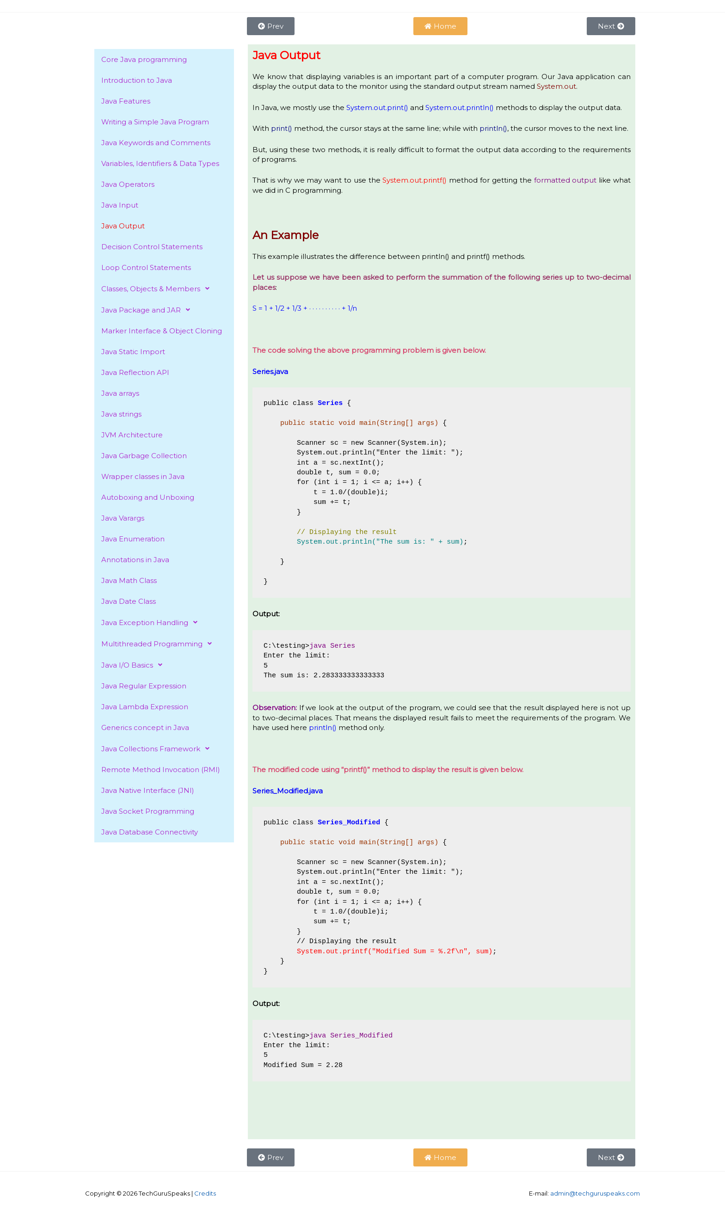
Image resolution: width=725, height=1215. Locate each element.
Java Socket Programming (147, 811)
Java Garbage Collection (144, 455)
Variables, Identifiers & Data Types (160, 163)
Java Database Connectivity (149, 832)
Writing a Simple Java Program (155, 121)
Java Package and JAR (148, 309)
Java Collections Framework (158, 748)
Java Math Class (129, 580)
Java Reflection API (135, 372)
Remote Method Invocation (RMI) (160, 769)
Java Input (119, 205)
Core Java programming (144, 59)
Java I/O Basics (134, 665)
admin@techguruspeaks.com (595, 1193)
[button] (164, 288)
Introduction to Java (136, 80)
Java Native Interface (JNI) (147, 790)
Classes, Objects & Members (158, 288)
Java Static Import (133, 351)
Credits (205, 1193)
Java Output (123, 225)
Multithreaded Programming (159, 643)
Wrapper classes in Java (142, 476)
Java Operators (127, 184)
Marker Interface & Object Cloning (161, 330)
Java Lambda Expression (144, 706)
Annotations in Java (135, 559)
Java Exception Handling (152, 622)
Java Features (125, 101)
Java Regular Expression (143, 685)
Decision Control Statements (152, 246)
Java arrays (120, 393)
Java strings (121, 414)
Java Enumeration (133, 538)
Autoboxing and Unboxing (147, 497)
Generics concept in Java (145, 727)
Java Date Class (128, 601)
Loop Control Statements (146, 267)
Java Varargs (122, 518)
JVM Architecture (132, 434)
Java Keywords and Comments (155, 142)
